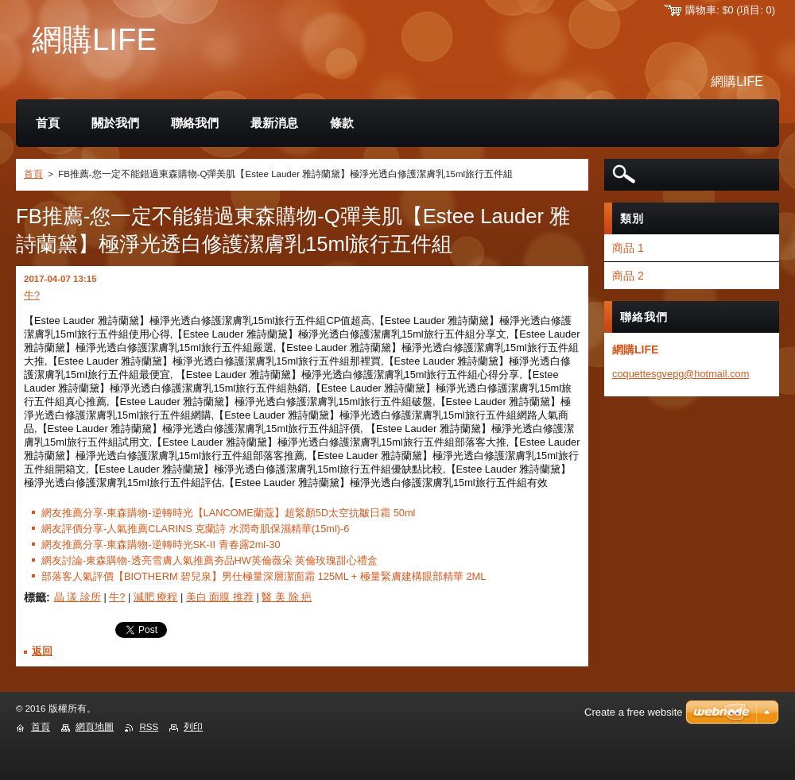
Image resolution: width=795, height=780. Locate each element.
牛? (32, 295)
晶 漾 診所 (77, 597)
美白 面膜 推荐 (220, 597)
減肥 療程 (156, 597)
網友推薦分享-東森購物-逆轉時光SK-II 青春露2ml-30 (161, 544)
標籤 (35, 597)
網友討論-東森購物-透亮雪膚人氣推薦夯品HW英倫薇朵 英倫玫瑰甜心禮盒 (209, 560)
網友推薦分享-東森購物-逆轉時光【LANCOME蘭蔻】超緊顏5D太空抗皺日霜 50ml (228, 513)
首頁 (33, 174)
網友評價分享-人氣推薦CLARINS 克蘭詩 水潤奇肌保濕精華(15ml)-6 (195, 529)
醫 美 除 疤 (287, 597)
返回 (42, 651)
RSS (148, 727)
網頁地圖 (95, 727)
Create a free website (633, 712)
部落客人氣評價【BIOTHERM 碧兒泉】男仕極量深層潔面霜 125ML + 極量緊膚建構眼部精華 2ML (263, 576)
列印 (193, 727)
